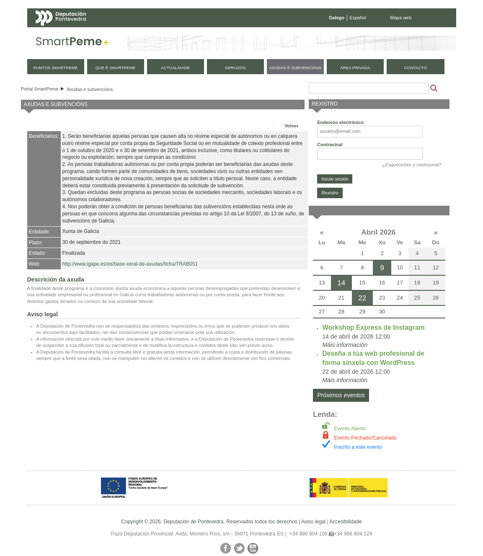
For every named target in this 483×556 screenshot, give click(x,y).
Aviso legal (313, 522)
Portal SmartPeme (40, 88)
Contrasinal (330, 144)
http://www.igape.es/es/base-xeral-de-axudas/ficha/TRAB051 (130, 264)
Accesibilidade (345, 522)
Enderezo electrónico (340, 122)
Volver (291, 125)
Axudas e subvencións (90, 89)
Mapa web (401, 17)
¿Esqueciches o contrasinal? (412, 164)
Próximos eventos (341, 395)
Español (357, 17)
